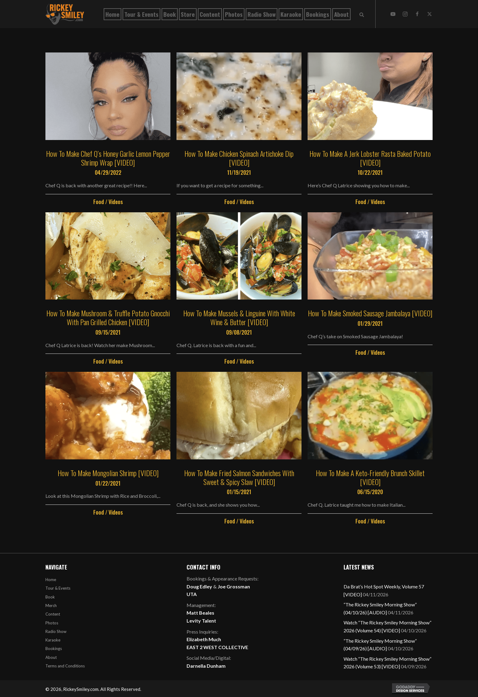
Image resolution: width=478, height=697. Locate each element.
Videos (116, 202)
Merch (51, 605)
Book (50, 597)
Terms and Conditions (65, 665)
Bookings (53, 648)
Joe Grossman (234, 586)
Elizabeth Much (204, 639)
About (51, 657)
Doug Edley (199, 586)
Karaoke (52, 640)
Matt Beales (200, 613)
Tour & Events (57, 588)
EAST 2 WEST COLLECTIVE (217, 647)
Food (98, 202)
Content (52, 614)
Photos (51, 622)
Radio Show (55, 631)
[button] (393, 14)
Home (50, 579)
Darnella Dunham (206, 666)
